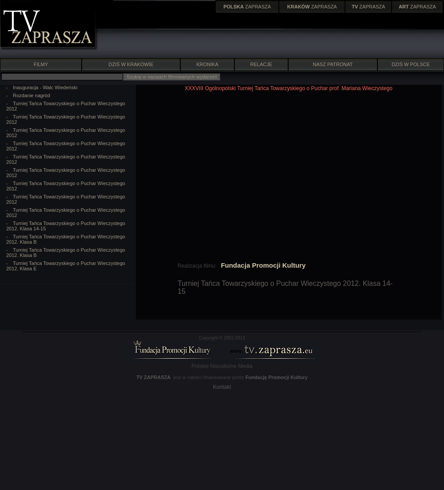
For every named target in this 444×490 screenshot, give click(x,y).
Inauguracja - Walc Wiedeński (45, 87)
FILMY (41, 64)
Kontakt (222, 387)
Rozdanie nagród (31, 95)
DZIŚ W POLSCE (411, 64)
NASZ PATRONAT (333, 64)
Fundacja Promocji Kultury (263, 265)
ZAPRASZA (247, 6)
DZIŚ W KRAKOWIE (131, 64)
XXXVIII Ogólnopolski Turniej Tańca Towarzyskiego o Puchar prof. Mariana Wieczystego (288, 88)
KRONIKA (207, 64)
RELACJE (261, 64)
